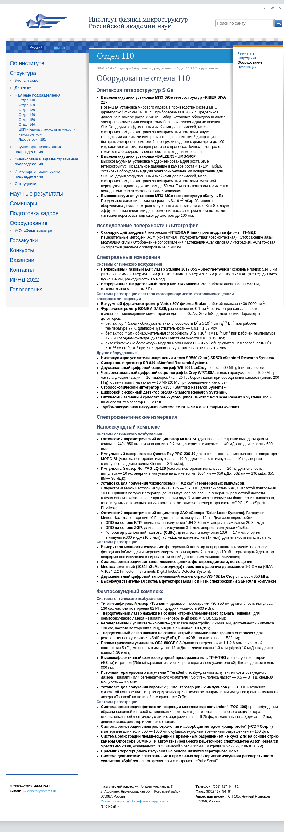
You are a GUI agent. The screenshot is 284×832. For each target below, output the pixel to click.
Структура (23, 73)
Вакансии (22, 260)
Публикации (247, 67)
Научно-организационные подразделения (38, 149)
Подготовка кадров (34, 213)
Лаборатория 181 (32, 139)
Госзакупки (24, 240)
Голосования (26, 290)
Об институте (27, 63)
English (59, 47)
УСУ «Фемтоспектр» (33, 230)
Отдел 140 (27, 115)
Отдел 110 (27, 100)
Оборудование (28, 223)
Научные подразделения (38, 95)
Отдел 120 (27, 105)
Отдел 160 (27, 124)
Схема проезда (113, 801)
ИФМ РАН (104, 68)
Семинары (23, 203)
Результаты (246, 53)
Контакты (22, 270)
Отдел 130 (27, 110)
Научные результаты (36, 194)
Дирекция (24, 87)
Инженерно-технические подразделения (37, 174)
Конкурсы (22, 250)
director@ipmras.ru (41, 791)
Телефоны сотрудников (150, 801)
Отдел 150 (27, 119)
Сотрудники (25, 183)
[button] (278, 23)
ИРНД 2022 (24, 280)
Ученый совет (27, 80)
